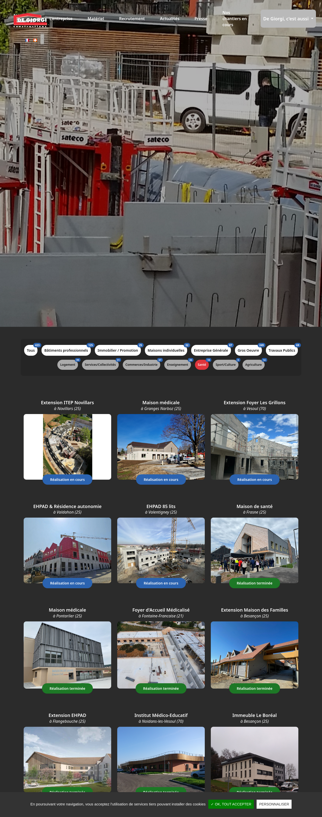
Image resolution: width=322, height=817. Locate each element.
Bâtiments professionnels (67, 349)
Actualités (170, 18)
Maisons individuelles (167, 349)
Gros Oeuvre (250, 349)
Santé (203, 363)
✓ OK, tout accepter (231, 804)
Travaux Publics (283, 349)
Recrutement (132, 18)
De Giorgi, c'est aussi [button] (286, 19)
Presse (200, 18)
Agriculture (255, 363)
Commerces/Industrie (143, 363)
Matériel (96, 18)
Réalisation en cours (67, 479)
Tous (32, 349)
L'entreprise (61, 18)
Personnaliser (274, 804)
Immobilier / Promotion (119, 349)
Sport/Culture (227, 363)
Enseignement (179, 363)
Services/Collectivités (101, 363)
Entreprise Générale (212, 349)
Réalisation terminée (254, 583)
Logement (69, 363)
